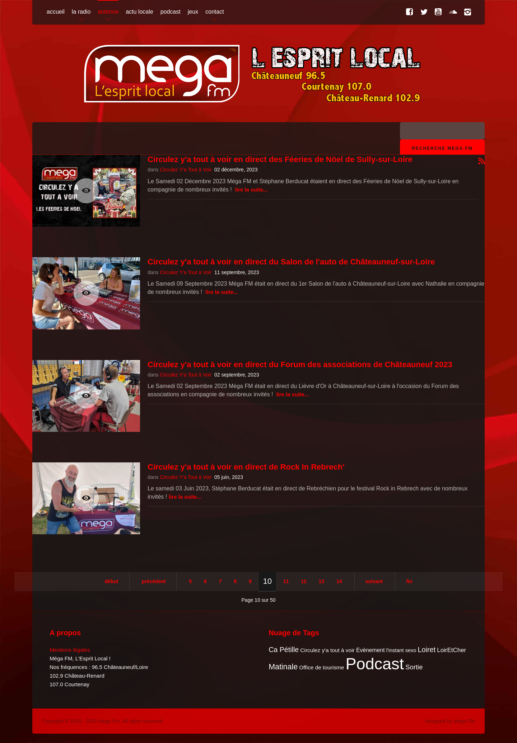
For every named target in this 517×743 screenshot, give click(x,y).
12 (304, 581)
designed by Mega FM (450, 721)
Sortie (414, 667)
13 (322, 581)
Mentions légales (70, 650)
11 (286, 581)
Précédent (153, 581)
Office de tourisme (321, 667)
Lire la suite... (251, 189)
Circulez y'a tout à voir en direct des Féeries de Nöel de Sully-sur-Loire (280, 159)
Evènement (370, 650)
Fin (409, 581)
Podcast (375, 664)
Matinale (283, 667)
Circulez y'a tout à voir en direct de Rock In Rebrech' (246, 466)
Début (111, 581)
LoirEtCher (451, 650)
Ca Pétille (284, 650)
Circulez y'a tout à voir (327, 650)
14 (339, 581)
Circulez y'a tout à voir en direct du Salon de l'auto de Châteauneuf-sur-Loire (291, 261)
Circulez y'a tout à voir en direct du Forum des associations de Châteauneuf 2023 (300, 364)
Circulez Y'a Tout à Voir (185, 169)
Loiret (427, 650)
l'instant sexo (401, 650)
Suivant (374, 581)
